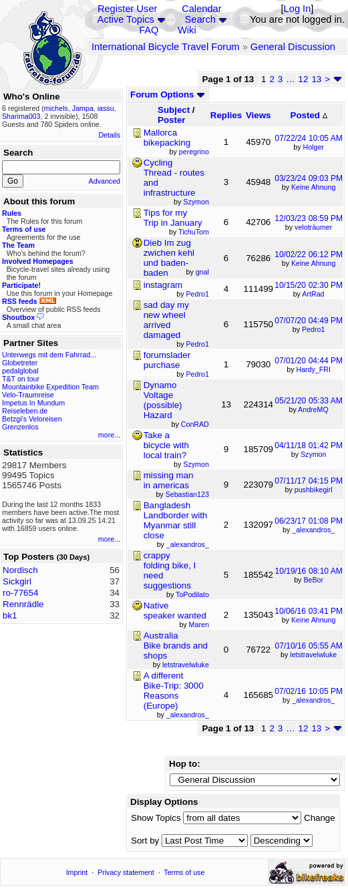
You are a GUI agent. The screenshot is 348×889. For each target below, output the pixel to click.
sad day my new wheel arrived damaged (166, 320)
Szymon (314, 454)
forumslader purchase (167, 360)
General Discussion (292, 46)
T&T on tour (20, 379)
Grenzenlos (20, 427)
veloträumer (313, 227)
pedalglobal (20, 371)
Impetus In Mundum (33, 403)
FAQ (148, 30)
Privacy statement (126, 872)
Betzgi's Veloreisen (32, 419)
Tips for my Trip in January (173, 218)
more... (109, 435)
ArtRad (313, 294)
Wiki (187, 30)
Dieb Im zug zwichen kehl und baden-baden (169, 258)
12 (304, 79)
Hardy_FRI (313, 369)
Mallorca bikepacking (167, 138)
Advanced (104, 181)
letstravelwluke (313, 655)
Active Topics (126, 19)
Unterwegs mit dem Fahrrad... (49, 355)
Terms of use (184, 872)
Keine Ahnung (313, 187)
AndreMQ (313, 409)
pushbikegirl (314, 490)
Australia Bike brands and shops (176, 646)
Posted (309, 115)
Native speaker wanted (175, 610)
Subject (174, 110)
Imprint (77, 872)
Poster (171, 120)
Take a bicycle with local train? (166, 445)
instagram (163, 285)
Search (199, 19)
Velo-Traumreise (28, 395)
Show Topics (156, 818)
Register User (128, 8)
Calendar (201, 8)
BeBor (313, 580)
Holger (313, 147)
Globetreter (19, 363)
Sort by (145, 841)
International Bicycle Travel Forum (166, 46)
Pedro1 (313, 329)
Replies (226, 115)
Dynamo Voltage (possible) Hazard (163, 400)
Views (258, 115)
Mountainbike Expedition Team (50, 387)
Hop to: (184, 764)
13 (316, 79)
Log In (297, 8)
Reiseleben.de (24, 411)
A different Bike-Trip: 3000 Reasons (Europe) (174, 691)
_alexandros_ (313, 530)
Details (109, 135)
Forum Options (167, 95)
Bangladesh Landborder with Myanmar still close (176, 520)
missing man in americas (169, 480)
